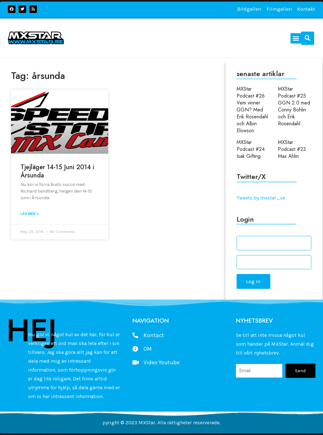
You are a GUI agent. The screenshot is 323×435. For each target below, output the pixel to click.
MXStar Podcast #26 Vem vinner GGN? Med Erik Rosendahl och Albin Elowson (252, 109)
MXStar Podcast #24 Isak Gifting (251, 149)
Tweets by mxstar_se (261, 198)
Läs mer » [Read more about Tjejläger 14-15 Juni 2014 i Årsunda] (30, 214)
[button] (296, 38)
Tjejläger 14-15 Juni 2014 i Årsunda (57, 171)
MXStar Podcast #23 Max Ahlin (292, 149)
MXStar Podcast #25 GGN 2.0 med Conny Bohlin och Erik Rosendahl (294, 106)
